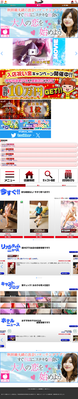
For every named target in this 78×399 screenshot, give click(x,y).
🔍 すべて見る (73, 198)
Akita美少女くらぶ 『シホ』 (8, 145)
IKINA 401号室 (66, 332)
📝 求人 (39, 5)
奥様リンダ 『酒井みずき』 (8, 149)
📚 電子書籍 (65, 5)
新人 (38, 185)
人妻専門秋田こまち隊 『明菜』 (9, 164)
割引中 (64, 185)
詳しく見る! (39, 237)
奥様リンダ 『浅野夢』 (7, 154)
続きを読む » (65, 273)
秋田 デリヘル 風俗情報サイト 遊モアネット (41, 388)
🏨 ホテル (13, 5)
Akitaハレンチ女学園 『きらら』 (9, 159)
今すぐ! (13, 185)
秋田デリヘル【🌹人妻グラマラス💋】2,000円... (23, 258)
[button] (34, 67)
